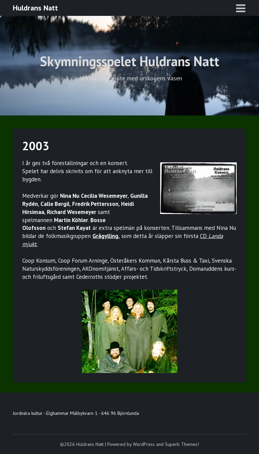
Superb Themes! (182, 444)
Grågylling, (106, 236)
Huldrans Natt (35, 7)
